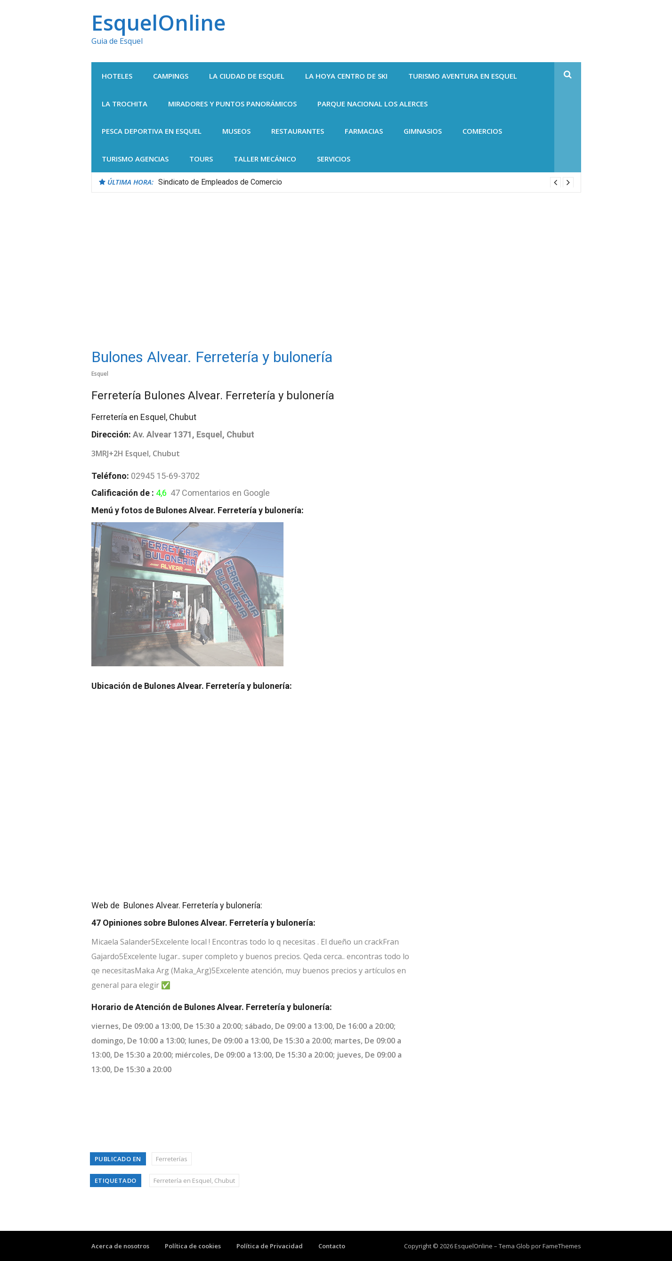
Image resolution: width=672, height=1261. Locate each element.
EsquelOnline (158, 22)
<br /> (209, 792)
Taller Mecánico (265, 158)
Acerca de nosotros (120, 1246)
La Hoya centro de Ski (346, 76)
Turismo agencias (135, 158)
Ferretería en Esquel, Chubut (194, 1180)
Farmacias (364, 131)
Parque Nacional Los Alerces (372, 103)
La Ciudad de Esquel (246, 76)
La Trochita (124, 103)
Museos (236, 131)
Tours (201, 158)
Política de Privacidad (269, 1246)
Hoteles (117, 76)
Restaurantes (297, 131)
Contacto (331, 1246)
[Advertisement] (336, 263)
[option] (366, 182)
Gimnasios (423, 131)
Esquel (99, 374)
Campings (170, 76)
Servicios (333, 158)
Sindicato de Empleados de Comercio (220, 182)
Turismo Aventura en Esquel (462, 76)
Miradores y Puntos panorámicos (232, 103)
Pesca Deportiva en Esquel (152, 131)
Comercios (482, 131)
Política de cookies (193, 1246)
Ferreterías (171, 1159)
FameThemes (561, 1246)
